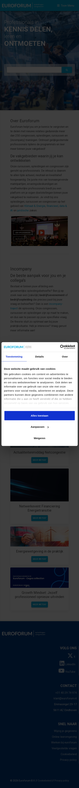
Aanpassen (40, 426)
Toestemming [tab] (14, 356)
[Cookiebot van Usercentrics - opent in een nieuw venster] (60, 347)
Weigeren (39, 438)
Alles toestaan (39, 415)
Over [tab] (65, 356)
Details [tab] (39, 356)
